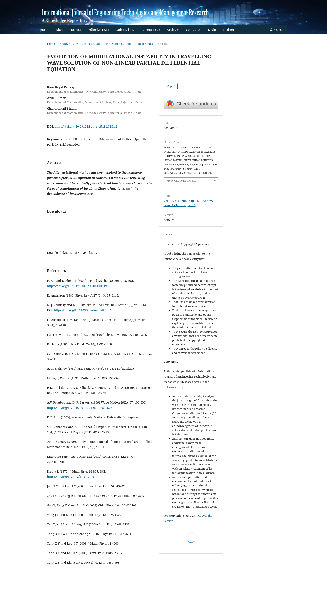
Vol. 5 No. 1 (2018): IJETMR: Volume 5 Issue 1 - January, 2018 (114, 44)
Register (228, 30)
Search (277, 30)
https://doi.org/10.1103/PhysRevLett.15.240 (84, 310)
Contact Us (193, 30)
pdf (172, 86)
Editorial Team (99, 30)
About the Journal (69, 30)
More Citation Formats (181, 181)
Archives (173, 30)
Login (212, 30)
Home (45, 30)
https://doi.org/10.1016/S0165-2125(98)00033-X (80, 408)
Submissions (125, 30)
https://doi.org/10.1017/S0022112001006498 (78, 286)
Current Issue (150, 30)
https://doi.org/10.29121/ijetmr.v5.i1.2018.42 (86, 126)
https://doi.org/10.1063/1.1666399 (70, 477)
